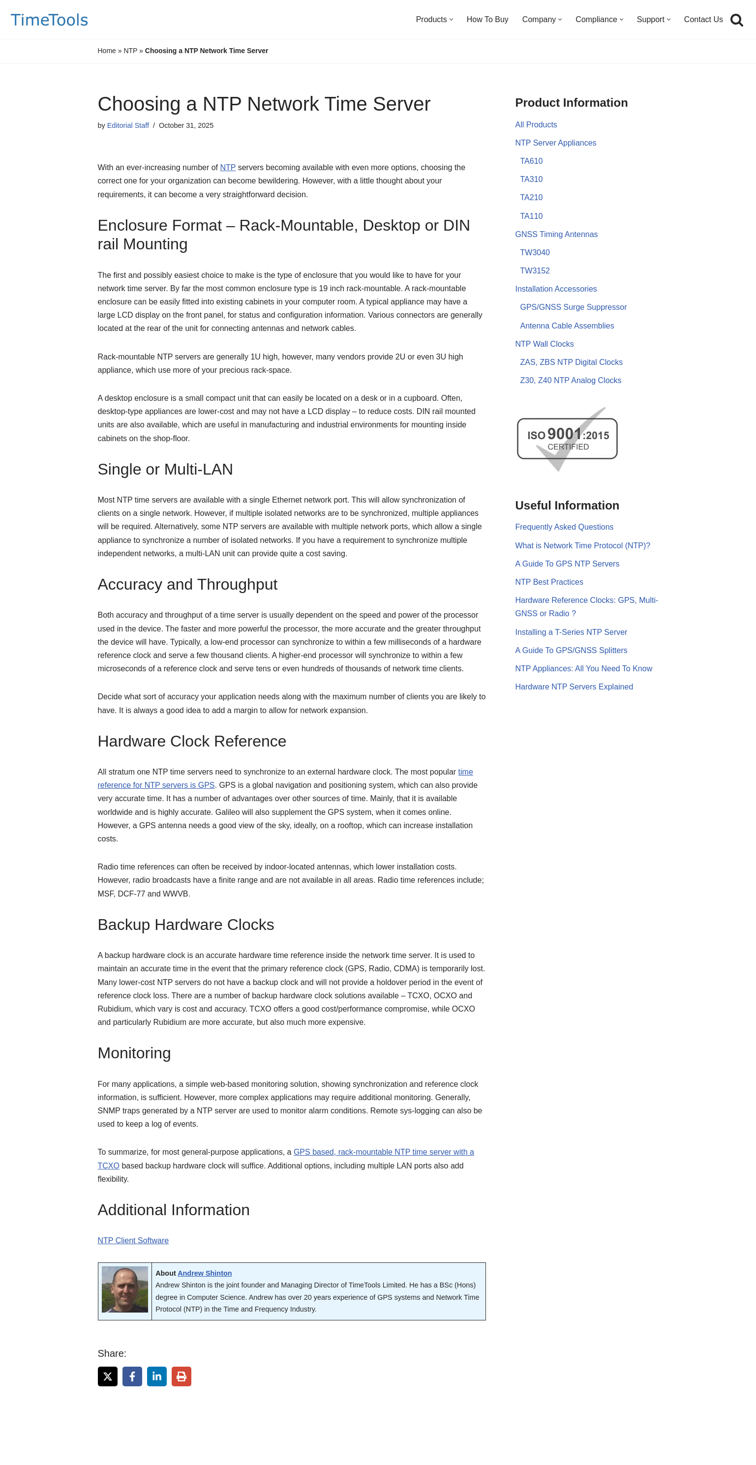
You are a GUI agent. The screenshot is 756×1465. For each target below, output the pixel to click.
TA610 (531, 161)
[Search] (737, 20)
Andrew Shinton (205, 1273)
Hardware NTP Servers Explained (574, 687)
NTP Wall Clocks (544, 344)
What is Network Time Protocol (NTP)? (583, 545)
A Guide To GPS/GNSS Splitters (571, 650)
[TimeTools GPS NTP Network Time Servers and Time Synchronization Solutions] (49, 19)
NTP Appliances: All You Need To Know (584, 668)
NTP (130, 51)
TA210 (531, 197)
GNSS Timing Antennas (556, 234)
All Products (536, 124)
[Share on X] (108, 1376)
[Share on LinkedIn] (157, 1376)
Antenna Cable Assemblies (567, 326)
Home (107, 51)
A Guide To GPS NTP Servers (567, 564)
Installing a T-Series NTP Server (571, 632)
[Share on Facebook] (132, 1376)
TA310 (531, 179)
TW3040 (535, 252)
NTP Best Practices (549, 582)
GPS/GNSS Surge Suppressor (573, 307)
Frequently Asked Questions (564, 527)
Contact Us (703, 19)
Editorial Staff (128, 125)
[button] (451, 19)
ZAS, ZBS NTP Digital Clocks (571, 362)
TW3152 (535, 271)
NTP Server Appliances (556, 143)
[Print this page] (181, 1376)
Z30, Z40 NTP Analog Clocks (571, 380)
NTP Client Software (133, 1240)
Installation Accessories (556, 289)
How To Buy (488, 19)
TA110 (531, 216)
